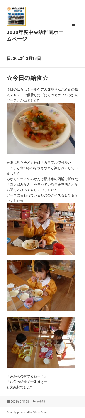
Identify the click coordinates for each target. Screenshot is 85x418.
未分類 (41, 401)
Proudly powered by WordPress (27, 412)
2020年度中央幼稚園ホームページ (35, 35)
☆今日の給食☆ (27, 78)
